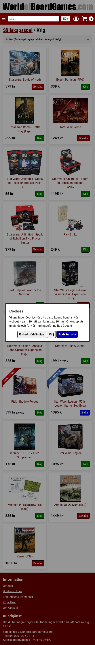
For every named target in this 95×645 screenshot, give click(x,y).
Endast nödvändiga (31, 334)
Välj (51, 334)
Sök (65, 18)
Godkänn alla (67, 334)
